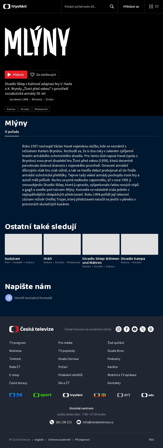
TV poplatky (66, 351)
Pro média (65, 343)
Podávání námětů (70, 375)
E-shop (14, 375)
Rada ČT (15, 367)
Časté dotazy (18, 383)
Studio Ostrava (68, 359)
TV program (17, 343)
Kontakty (114, 383)
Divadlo (25, 109)
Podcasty (114, 359)
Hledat (111, 8)
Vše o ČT (64, 383)
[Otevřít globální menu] (154, 6)
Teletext (15, 359)
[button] (23, 244)
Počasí (62, 367)
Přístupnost (82, 439)
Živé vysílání (116, 343)
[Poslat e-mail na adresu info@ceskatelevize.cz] (95, 422)
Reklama (15, 351)
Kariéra (113, 367)
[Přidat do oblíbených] (43, 75)
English (39, 439)
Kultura (11, 109)
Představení (41, 109)
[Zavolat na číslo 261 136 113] (60, 422)
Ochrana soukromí (59, 439)
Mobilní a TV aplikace (122, 375)
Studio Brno (116, 351)
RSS (151, 439)
